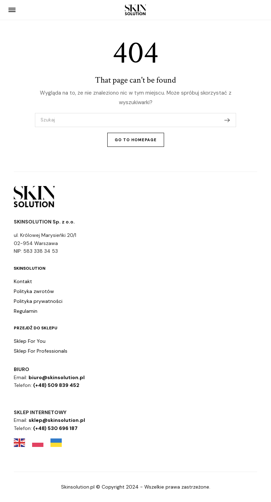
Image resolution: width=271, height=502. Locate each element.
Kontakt (23, 281)
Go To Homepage (136, 139)
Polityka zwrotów (34, 291)
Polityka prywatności (38, 301)
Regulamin (25, 311)
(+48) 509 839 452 (56, 385)
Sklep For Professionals (40, 351)
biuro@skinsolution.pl (57, 377)
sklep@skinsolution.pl (57, 420)
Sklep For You (30, 341)
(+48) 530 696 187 (55, 428)
